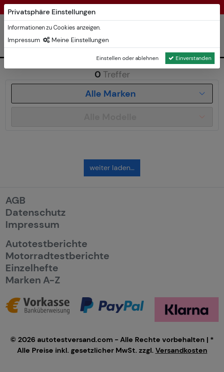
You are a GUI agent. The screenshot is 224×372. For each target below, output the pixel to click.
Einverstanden (189, 58)
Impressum (24, 40)
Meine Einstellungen (76, 40)
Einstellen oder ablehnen (127, 58)
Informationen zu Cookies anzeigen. (54, 27)
